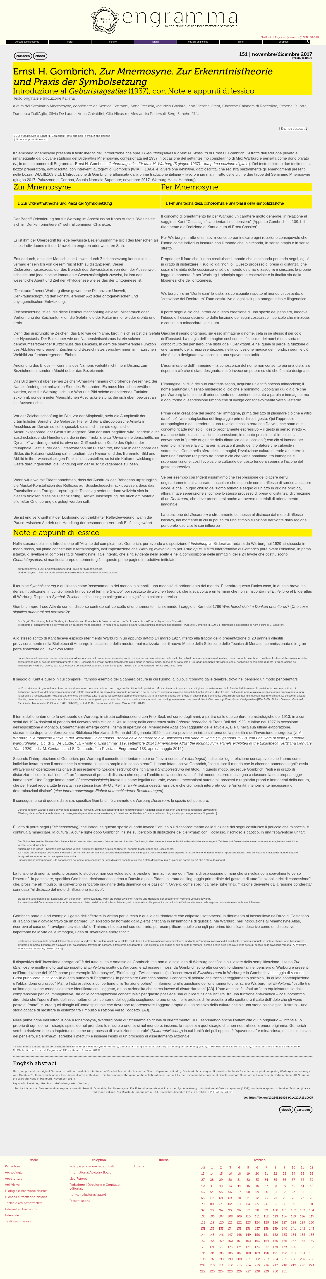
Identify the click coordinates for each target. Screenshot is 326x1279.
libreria (155, 42)
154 (293, 1235)
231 (284, 1271)
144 (203, 1235)
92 (203, 1210)
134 (230, 1229)
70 (239, 1198)
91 (311, 1204)
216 (266, 1265)
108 (230, 1216)
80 (212, 1204)
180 (293, 1247)
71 (248, 1198)
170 (202, 1247)
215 (257, 1265)
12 (311, 1167)
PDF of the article (221, 1091)
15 (221, 1174)
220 (302, 1265)
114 (284, 1216)
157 (202, 1241)
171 (212, 1247)
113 (275, 1216)
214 (248, 1265)
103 (302, 1210)
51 (302, 1186)
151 (266, 1235)
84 (248, 1204)
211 (220, 1265)
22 (275, 1174)
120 (221, 1222)
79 (203, 1204)
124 (257, 1222)
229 (266, 1271)
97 (248, 1210)
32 (248, 1180)
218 (284, 1265)
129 (302, 1222)
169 (311, 1241)
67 (212, 1198)
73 (266, 1198)
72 (257, 1198)
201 (248, 1259)
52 (311, 1186)
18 (239, 1174)
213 (239, 1265)
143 (311, 1229)
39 (311, 1180)
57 (239, 1192)
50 (293, 1186)
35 (275, 1180)
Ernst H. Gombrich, (162, 164)
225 (230, 1271)
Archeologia (13, 1172)
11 (302, 1167)
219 (293, 1265)
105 (203, 1216)
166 (284, 1241)
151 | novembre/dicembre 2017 (275, 54)
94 (221, 1210)
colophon (283, 42)
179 (284, 1247)
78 (311, 1198)
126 (275, 1222)
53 (203, 1192)
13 (202, 1174)
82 (230, 1204)
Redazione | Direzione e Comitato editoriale (95, 1186)
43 (230, 1186)
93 (212, 1210)
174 (239, 1247)
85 (257, 1204)
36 (284, 1180)
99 (266, 1210)
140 (284, 1229)
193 (293, 1253)
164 (266, 1241)
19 (248, 1174)
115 (293, 1216)
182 (311, 1247)
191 (275, 1253)
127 (284, 1222)
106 (212, 1216)
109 (239, 1216)
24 (293, 1174)
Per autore (12, 1166)
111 (257, 1216)
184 (212, 1253)
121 (230, 1222)
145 (212, 1235)
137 (257, 1229)
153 (284, 1235)
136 (248, 1229)
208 (311, 1259)
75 (284, 1198)
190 (266, 1253)
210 (212, 1265)
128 (293, 1222)
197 (211, 1259)
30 (230, 1180)
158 (212, 1241)
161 (239, 1241)
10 (293, 1167)
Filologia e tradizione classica (26, 1191)
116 (302, 1216)
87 (275, 1204)
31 (239, 1180)
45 (248, 1186)
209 (203, 1265)
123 (248, 1222)
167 (293, 1241)
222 (203, 1271)
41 (212, 1186)
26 (311, 1174)
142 (302, 1229)
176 (257, 1247)
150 (257, 1235)
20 (257, 1174)
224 (221, 1271)
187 (239, 1253)
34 (266, 1180)
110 (248, 1216)
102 (293, 1210)
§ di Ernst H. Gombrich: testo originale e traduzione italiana (62, 135)
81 (221, 1204)
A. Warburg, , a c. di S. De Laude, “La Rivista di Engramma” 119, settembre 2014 (158, 738)
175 (248, 1247)
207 (302, 1259)
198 (221, 1259)
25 (302, 1174)
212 (230, 1265)
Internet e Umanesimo (21, 1209)
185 (221, 1253)
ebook (40, 56)
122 (239, 1222)
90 (302, 1204)
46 (257, 1186)
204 (275, 1259)
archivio (113, 42)
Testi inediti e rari (18, 1221)
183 (202, 1253)
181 (302, 1247)
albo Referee (79, 1179)
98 (257, 1210)
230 (275, 1271)
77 (302, 1198)
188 (248, 1253)
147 (230, 1235)
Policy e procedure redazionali (92, 1166)
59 (257, 1192)
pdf (203, 1167)
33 (257, 1180)
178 (275, 1247)
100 (275, 1210)
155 (302, 1235)
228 (257, 1271)
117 (311, 1216)
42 (221, 1186)
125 (266, 1222)
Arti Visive (12, 1185)
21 (266, 1174)
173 (230, 1247)
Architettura (13, 1179)
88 (284, 1204)
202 (257, 1259)
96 (239, 1210)
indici (70, 42)
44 (239, 1186)
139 (275, 1229)
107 (220, 1216)
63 (293, 1192)
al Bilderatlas (220, 543)
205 (284, 1259)
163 (257, 1241)
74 (275, 1198)
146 (221, 1235)
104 (311, 1210)
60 (266, 1192)
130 (311, 1222)
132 (211, 1229)
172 (220, 1247)
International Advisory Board (90, 1172)
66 (203, 1198)
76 (293, 1198)
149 (248, 1235)
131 (203, 1229)
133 (221, 1229)
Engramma (163, 19)
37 (293, 1180)
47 (266, 1186)
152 (275, 1235)
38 (302, 1180)
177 (266, 1247)
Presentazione (80, 1201)
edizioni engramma (198, 42)
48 (275, 1186)
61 (275, 1192)
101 (284, 1210)
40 (203, 1186)
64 (302, 1192)
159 (221, 1241)
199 (230, 1259)
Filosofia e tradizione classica (26, 1197)
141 (293, 1229)
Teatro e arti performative (24, 1203)
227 (248, 1271)
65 (311, 1192)
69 (230, 1198)
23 (284, 1174)
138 (266, 1229)
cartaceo (23, 56)
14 (212, 1174)
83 (239, 1204)
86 (266, 1204)
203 (266, 1259)
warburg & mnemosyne (27, 42)
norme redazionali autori (88, 1195)
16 (230, 1174)
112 (266, 1216)
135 (239, 1229)
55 (221, 1192)
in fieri (241, 42)
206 (293, 1259)
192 (284, 1253)
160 (230, 1241)
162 (248, 1241)
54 (212, 1192)
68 (221, 1198)
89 (293, 1204)
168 (302, 1241)
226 (239, 1271)
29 (221, 1180)
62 (284, 1192)
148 (239, 1235)
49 (284, 1186)
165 (275, 1241)
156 (311, 1235)
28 (212, 1180)
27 (203, 1180)
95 (230, 1210)
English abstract (293, 129)
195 (311, 1253)
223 (212, 1271)
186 (230, 1253)
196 (203, 1259)
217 (275, 1265)
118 (202, 1222)
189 (257, 1253)
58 (248, 1192)
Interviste (12, 1215)
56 (230, 1192)
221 (311, 1265)
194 (302, 1253)
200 (239, 1259)
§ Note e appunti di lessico (31, 139)
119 (211, 1222)
